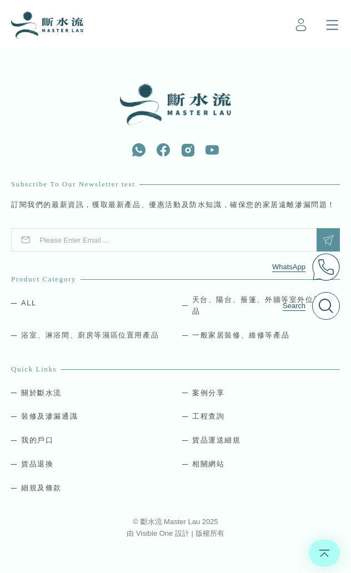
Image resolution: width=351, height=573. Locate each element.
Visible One (155, 533)
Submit (328, 240)
